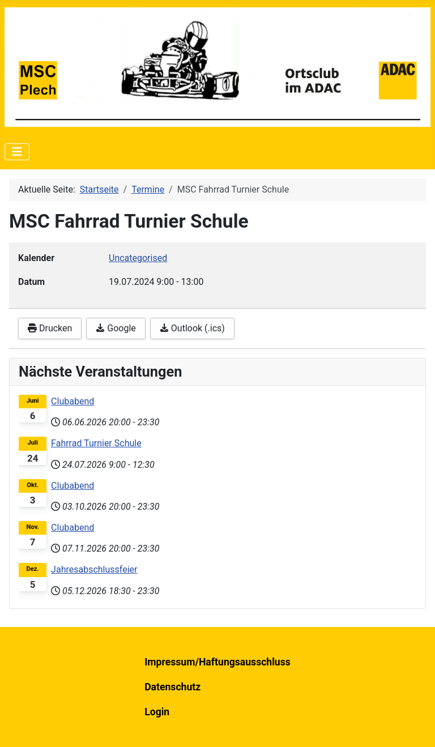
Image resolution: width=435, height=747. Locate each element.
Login (156, 712)
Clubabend (72, 401)
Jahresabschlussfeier (94, 569)
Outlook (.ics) (192, 328)
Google (115, 328)
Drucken (50, 328)
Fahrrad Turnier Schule (96, 443)
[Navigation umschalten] (17, 151)
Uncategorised (138, 258)
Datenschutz (172, 687)
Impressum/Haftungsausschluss (217, 662)
